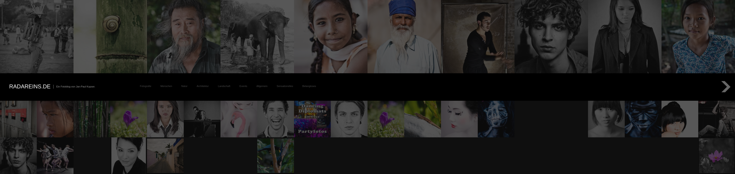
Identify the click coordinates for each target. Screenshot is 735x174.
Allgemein (261, 86)
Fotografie (145, 86)
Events (243, 86)
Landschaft (224, 86)
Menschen (166, 86)
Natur (184, 86)
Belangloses (309, 86)
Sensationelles (285, 86)
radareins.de (30, 86)
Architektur (203, 86)
